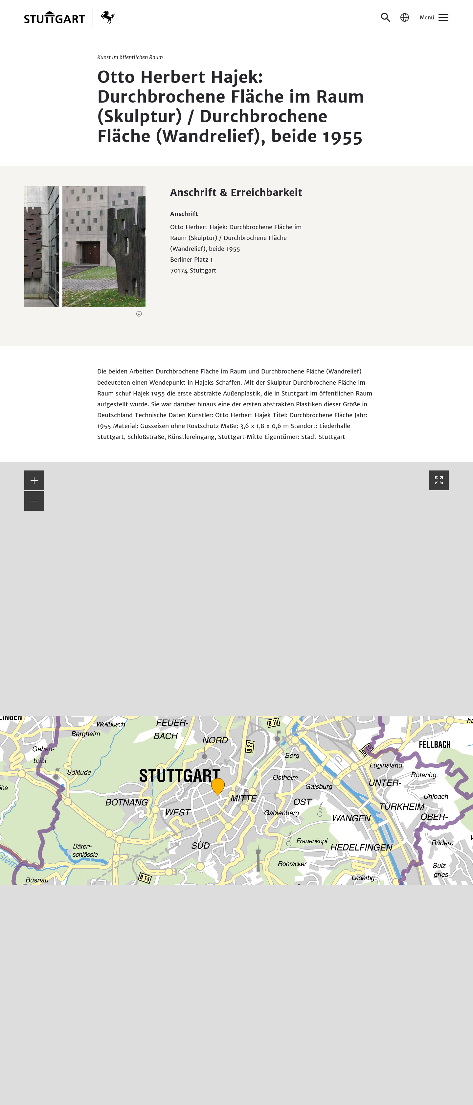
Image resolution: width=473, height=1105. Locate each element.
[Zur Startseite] (69, 17)
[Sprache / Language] (405, 17)
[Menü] (433, 17)
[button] (139, 313)
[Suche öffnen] (386, 17)
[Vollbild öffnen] (439, 480)
